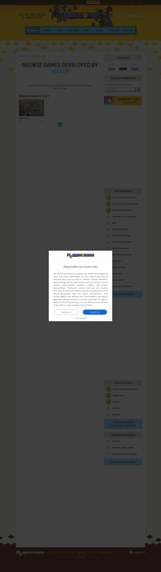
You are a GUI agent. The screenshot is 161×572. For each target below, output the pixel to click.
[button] (80, 318)
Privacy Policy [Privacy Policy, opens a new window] (86, 305)
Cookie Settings (72, 305)
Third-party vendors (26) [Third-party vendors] (78, 288)
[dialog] (80, 286)
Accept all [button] (94, 312)
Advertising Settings (70, 302)
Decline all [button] (66, 312)
